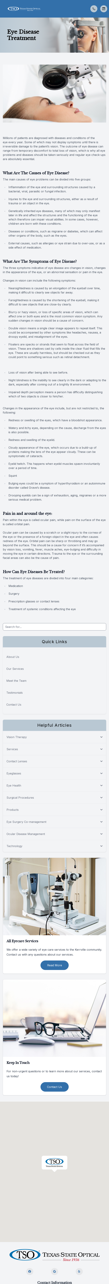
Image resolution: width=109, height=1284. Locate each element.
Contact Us (13, 704)
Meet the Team (16, 680)
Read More (54, 965)
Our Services (15, 669)
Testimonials (14, 692)
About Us (12, 657)
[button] (3, 9)
